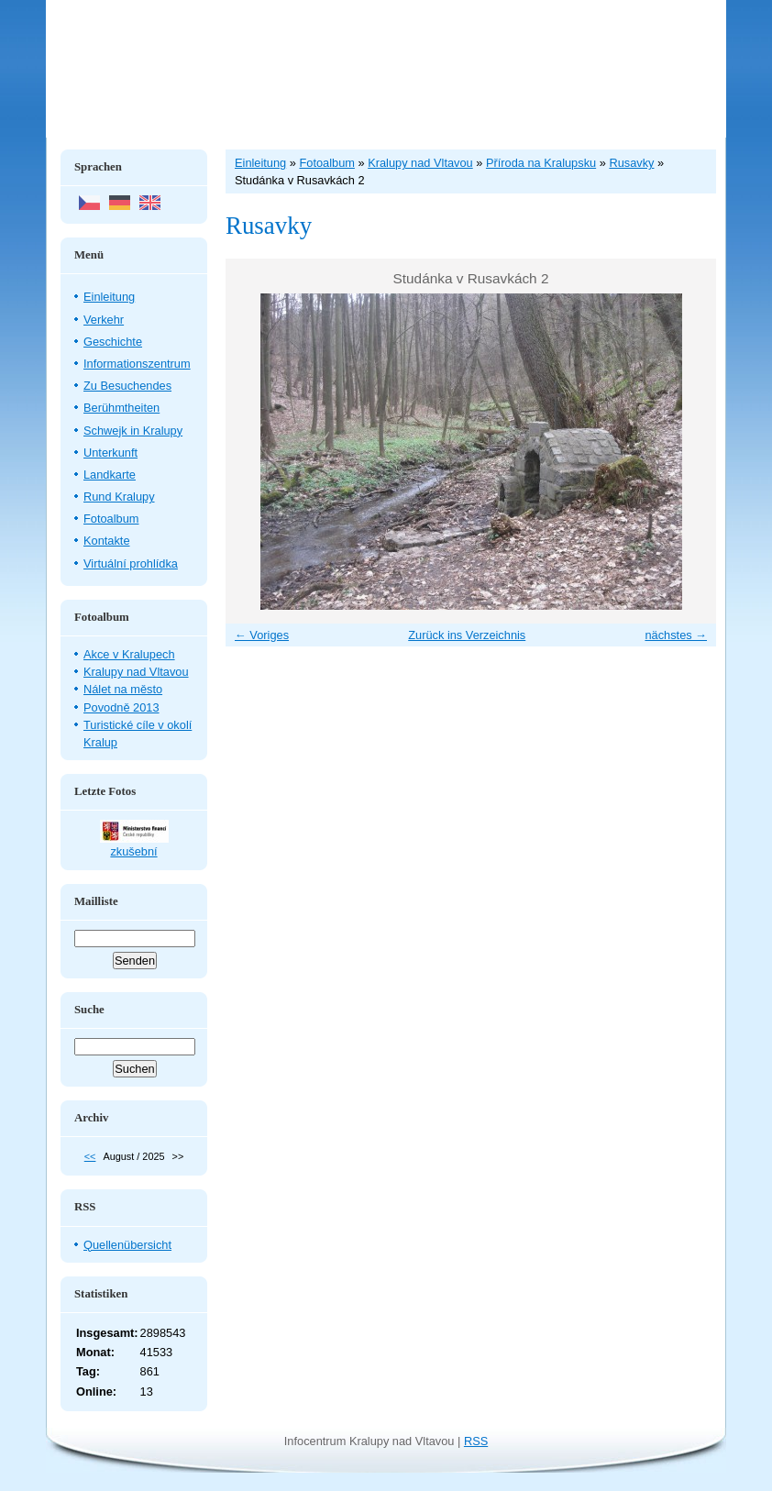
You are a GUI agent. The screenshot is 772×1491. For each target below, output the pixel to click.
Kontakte (106, 540)
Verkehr (103, 319)
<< (90, 1156)
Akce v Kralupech (129, 654)
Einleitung (109, 297)
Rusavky (631, 163)
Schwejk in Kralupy (132, 430)
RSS (476, 1441)
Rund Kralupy (119, 496)
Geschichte (112, 341)
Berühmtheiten (121, 407)
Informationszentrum (137, 363)
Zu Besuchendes (127, 385)
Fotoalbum (110, 518)
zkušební (133, 851)
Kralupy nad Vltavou (136, 672)
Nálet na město (122, 689)
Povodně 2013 (121, 707)
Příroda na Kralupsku (541, 163)
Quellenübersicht (127, 1245)
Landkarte (109, 474)
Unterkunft (110, 452)
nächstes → (676, 635)
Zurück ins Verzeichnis (466, 635)
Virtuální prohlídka (130, 563)
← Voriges (262, 635)
